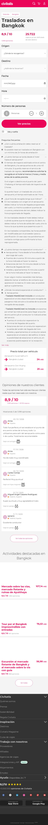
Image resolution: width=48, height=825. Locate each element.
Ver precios (24, 123)
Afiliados (4, 751)
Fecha (5, 76)
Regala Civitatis (8, 717)
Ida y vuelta (13, 132)
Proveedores (6, 746)
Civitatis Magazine (9, 731)
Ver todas (24, 683)
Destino (6, 61)
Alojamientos (6, 767)
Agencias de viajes (9, 757)
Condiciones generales (14, 822)
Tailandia (6, 14)
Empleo (4, 773)
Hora (4, 91)
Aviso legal (22, 822)
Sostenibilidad (7, 712)
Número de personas (14, 106)
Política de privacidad (29, 822)
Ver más (5, 345)
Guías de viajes (7, 737)
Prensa (3, 706)
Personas (15, 113)
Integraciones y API (10, 762)
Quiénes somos (7, 701)
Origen (5, 46)
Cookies (36, 822)
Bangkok (15, 14)
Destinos (4, 726)
